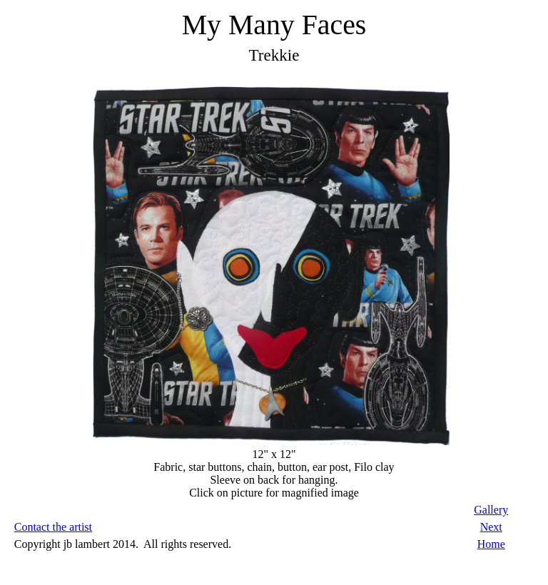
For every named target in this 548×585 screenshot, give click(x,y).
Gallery (491, 510)
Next (491, 527)
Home (491, 544)
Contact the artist (53, 527)
